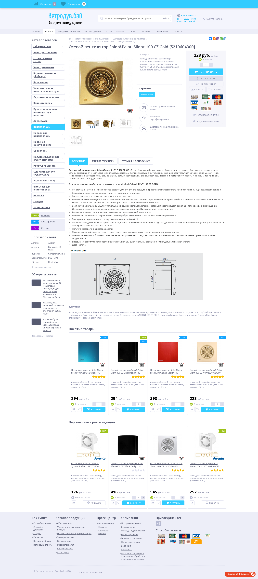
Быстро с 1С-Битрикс (238, 574)
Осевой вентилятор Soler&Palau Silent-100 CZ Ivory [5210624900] (206, 371)
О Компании (161, 31)
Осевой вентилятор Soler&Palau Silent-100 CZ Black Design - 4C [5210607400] (127, 373)
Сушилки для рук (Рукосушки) (44, 173)
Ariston (51, 242)
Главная (36, 31)
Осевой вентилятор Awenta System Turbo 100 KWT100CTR (204, 465)
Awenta (35, 246)
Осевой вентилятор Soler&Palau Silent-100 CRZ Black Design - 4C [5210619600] (127, 466)
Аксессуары (40, 120)
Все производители (41, 267)
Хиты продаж (41, 207)
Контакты (177, 31)
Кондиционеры (48, 103)
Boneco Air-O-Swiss (55, 248)
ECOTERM (53, 257)
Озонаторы (40, 150)
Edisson (35, 261)
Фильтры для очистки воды (48, 188)
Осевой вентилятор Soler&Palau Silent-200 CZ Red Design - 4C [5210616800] (166, 373)
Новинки (38, 195)
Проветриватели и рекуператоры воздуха (45, 112)
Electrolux (53, 261)
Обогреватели (48, 46)
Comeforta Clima (56, 253)
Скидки (38, 201)
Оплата (132, 31)
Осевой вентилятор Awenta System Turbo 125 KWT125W (85, 465)
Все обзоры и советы (42, 336)
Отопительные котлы (48, 60)
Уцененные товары (45, 180)
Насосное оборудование (48, 143)
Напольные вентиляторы (48, 134)
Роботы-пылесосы (44, 165)
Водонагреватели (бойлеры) (48, 75)
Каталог (49, 31)
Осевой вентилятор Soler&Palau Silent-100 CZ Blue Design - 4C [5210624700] (87, 373)
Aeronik (35, 242)
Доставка (145, 31)
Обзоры (120, 31)
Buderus (35, 253)
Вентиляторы (48, 126)
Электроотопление (48, 52)
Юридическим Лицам (69, 31)
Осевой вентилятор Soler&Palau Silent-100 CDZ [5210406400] (166, 465)
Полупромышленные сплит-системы (48, 158)
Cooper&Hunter (39, 257)
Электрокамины (48, 67)
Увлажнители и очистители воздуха (48, 90)
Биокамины (48, 82)
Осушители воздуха (46, 97)
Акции (108, 31)
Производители (93, 31)
